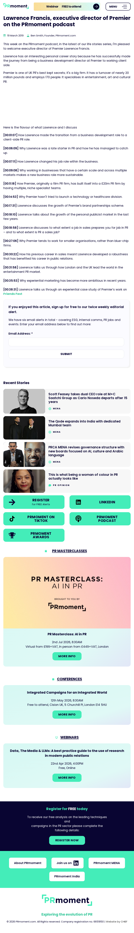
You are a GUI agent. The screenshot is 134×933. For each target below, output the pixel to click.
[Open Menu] (118, 7)
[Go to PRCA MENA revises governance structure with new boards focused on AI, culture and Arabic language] (67, 454)
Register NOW (67, 840)
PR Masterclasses (69, 550)
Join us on (67, 863)
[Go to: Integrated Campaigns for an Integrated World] (67, 705)
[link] (67, 7)
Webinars (69, 737)
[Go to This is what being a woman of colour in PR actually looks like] (67, 481)
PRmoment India (67, 876)
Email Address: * (21, 334)
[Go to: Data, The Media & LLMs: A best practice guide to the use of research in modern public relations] (67, 765)
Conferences (69, 679)
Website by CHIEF (116, 921)
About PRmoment (27, 863)
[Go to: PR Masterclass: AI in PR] (67, 612)
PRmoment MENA (107, 863)
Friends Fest (12, 294)
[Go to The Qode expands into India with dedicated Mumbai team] (67, 428)
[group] (67, 7)
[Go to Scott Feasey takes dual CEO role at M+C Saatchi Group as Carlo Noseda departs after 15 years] (67, 401)
